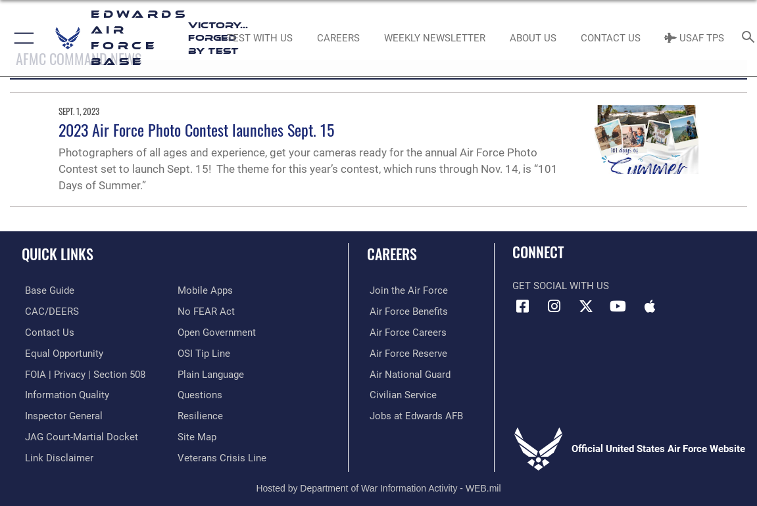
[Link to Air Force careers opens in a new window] (405, 332)
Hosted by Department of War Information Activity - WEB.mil (378, 485)
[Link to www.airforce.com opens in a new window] (406, 290)
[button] (21, 38)
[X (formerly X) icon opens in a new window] (586, 306)
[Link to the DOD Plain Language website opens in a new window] (211, 373)
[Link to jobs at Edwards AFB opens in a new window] (413, 414)
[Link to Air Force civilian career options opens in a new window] (400, 394)
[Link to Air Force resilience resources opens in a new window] (200, 414)
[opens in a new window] (46, 290)
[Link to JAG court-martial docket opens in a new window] (78, 434)
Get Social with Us (560, 286)
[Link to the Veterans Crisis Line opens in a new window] (222, 455)
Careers (392, 253)
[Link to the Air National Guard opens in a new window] (407, 373)
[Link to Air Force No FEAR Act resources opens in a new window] (206, 311)
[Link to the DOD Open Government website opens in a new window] (217, 332)
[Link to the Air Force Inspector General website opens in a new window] (60, 414)
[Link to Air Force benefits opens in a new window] (406, 311)
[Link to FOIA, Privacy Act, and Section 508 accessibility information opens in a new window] (82, 373)
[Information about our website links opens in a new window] (56, 455)
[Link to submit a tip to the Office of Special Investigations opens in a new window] (204, 352)
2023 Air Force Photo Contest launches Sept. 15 (196, 129)
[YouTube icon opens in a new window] (618, 306)
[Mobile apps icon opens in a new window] (650, 306)
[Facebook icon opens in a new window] (522, 306)
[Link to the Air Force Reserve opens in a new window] (406, 352)
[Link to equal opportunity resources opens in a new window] (61, 352)
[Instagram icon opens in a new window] (554, 306)
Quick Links (57, 253)
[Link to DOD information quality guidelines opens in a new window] (64, 394)
